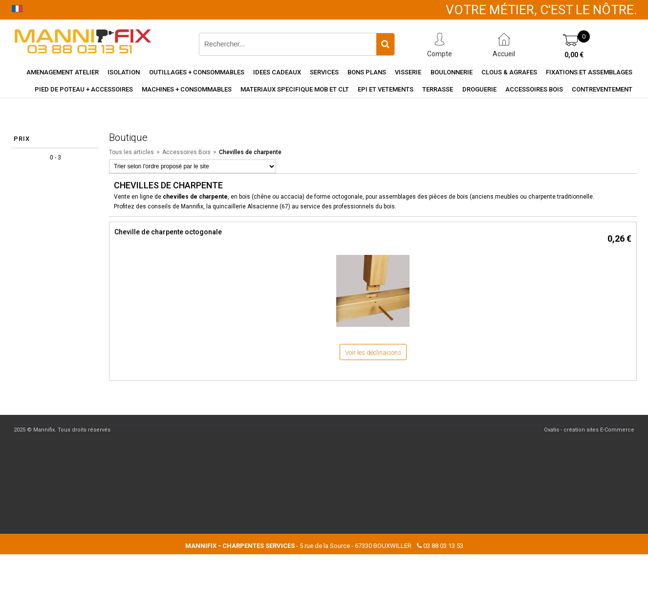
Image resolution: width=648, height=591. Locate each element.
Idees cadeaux (277, 72)
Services (324, 72)
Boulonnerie (452, 72)
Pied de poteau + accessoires (84, 89)
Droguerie (479, 89)
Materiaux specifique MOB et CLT (294, 89)
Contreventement (602, 89)
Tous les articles (131, 152)
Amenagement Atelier (62, 72)
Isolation (124, 72)
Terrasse (437, 89)
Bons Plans (366, 72)
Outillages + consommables (196, 72)
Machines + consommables (187, 89)
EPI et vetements (385, 89)
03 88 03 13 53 (443, 545)
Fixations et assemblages (589, 72)
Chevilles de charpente (250, 152)
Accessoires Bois (534, 89)
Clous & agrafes (509, 72)
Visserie (408, 72)
